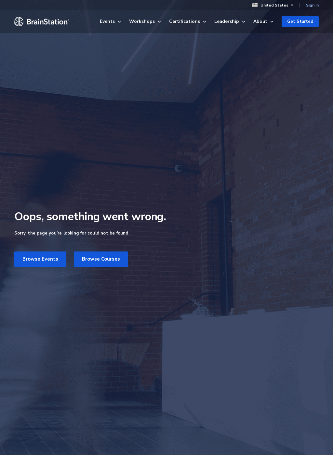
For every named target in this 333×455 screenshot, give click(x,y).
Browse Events (40, 259)
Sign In (312, 5)
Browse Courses (101, 259)
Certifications (187, 21)
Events (110, 21)
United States (272, 5)
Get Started (300, 21)
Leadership (230, 21)
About (263, 21)
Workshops (145, 21)
